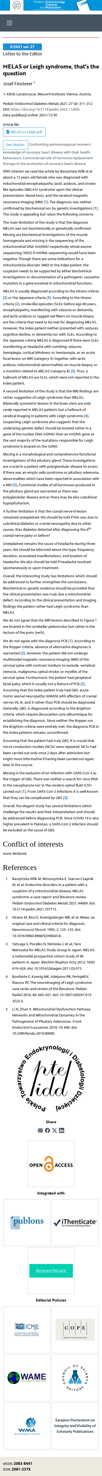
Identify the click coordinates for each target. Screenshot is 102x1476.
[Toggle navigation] (9, 23)
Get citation (15, 144)
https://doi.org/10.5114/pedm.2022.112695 (45, 109)
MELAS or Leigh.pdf (24, 132)
